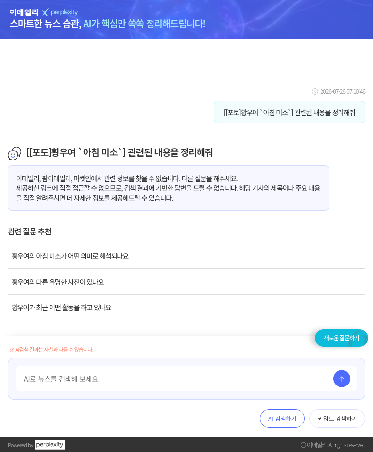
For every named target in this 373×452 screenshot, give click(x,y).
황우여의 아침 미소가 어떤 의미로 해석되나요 (70, 256)
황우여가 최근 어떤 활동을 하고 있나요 (61, 307)
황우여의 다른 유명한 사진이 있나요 (58, 281)
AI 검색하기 (282, 418)
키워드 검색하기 (337, 418)
